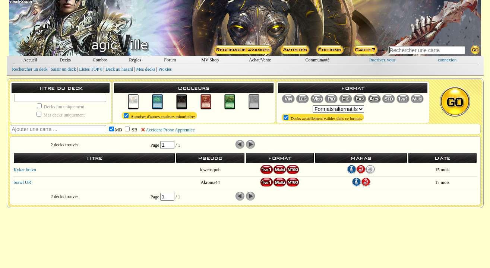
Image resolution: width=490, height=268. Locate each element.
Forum (170, 60)
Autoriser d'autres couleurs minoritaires (159, 116)
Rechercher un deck (29, 69)
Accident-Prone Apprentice (170, 130)
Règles (135, 60)
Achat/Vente (260, 60)
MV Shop (210, 60)
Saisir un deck (63, 69)
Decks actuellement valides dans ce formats (323, 118)
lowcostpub (210, 169)
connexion (447, 60)
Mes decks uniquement (61, 115)
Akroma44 (209, 182)
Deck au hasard (119, 69)
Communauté (317, 60)
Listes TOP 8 (90, 69)
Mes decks (145, 69)
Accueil (30, 60)
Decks (65, 60)
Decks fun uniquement (61, 106)
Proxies (165, 69)
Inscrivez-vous (382, 60)
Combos (100, 60)
